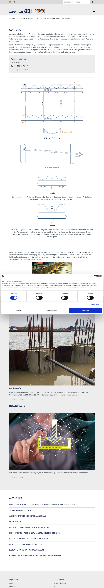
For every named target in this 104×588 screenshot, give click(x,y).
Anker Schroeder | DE (29, 18)
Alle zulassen (85, 310)
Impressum (13, 579)
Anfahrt (12, 583)
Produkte (44, 18)
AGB (55, 587)
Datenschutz (59, 579)
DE (10, 2)
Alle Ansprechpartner (19, 69)
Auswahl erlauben (52, 310)
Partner (12, 587)
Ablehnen (18, 310)
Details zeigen (95, 304)
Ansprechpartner (60, 583)
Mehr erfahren (17, 399)
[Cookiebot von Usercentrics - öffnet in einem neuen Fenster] (91, 276)
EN (14, 2)
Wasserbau (54, 18)
